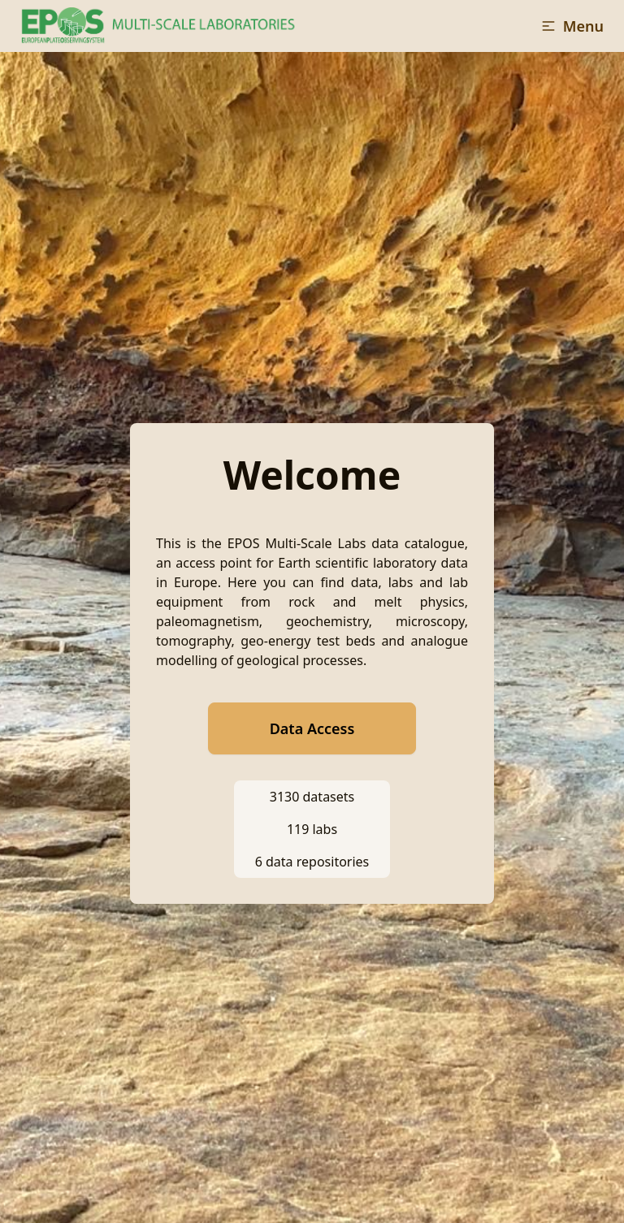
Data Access (312, 728)
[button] (572, 25)
